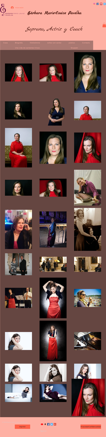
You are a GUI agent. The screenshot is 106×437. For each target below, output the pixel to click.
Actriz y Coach (64, 29)
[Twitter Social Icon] (105, 4)
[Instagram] (94, 4)
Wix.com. (25, 422)
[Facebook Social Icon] (98, 4)
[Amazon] (45, 424)
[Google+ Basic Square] (55, 424)
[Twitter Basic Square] (51, 424)
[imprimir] (22, 427)
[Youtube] (42, 424)
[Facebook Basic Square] (48, 424)
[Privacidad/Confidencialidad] (90, 427)
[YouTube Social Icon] (101, 4)
